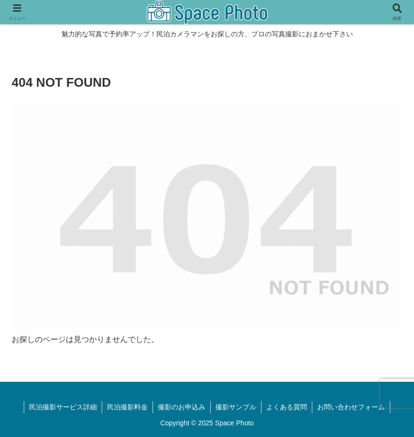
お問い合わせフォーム (351, 407)
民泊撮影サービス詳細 (63, 407)
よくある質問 (286, 407)
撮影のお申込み (181, 407)
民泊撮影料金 (127, 407)
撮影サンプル (235, 407)
